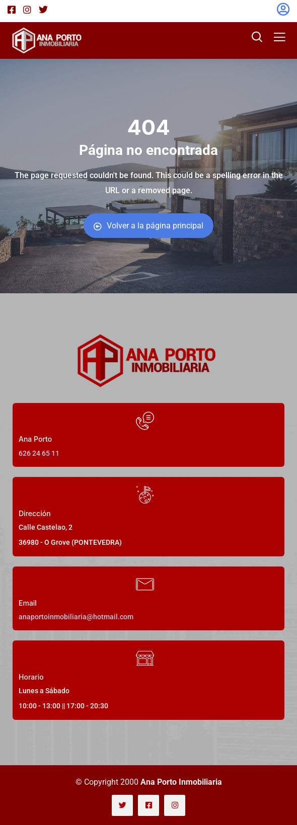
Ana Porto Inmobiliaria (181, 782)
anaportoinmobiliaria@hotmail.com (76, 617)
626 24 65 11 (39, 453)
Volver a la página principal (148, 225)
